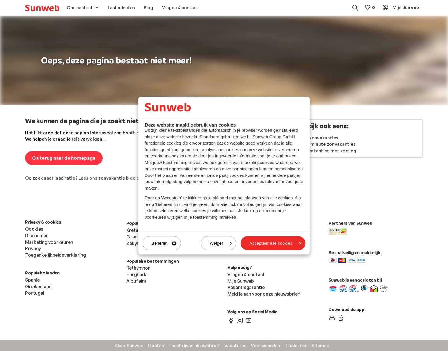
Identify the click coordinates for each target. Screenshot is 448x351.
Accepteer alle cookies (275, 243)
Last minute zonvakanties (328, 144)
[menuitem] (42, 8)
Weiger (221, 243)
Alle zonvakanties (319, 138)
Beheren (163, 243)
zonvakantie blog (117, 178)
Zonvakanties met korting (328, 150)
